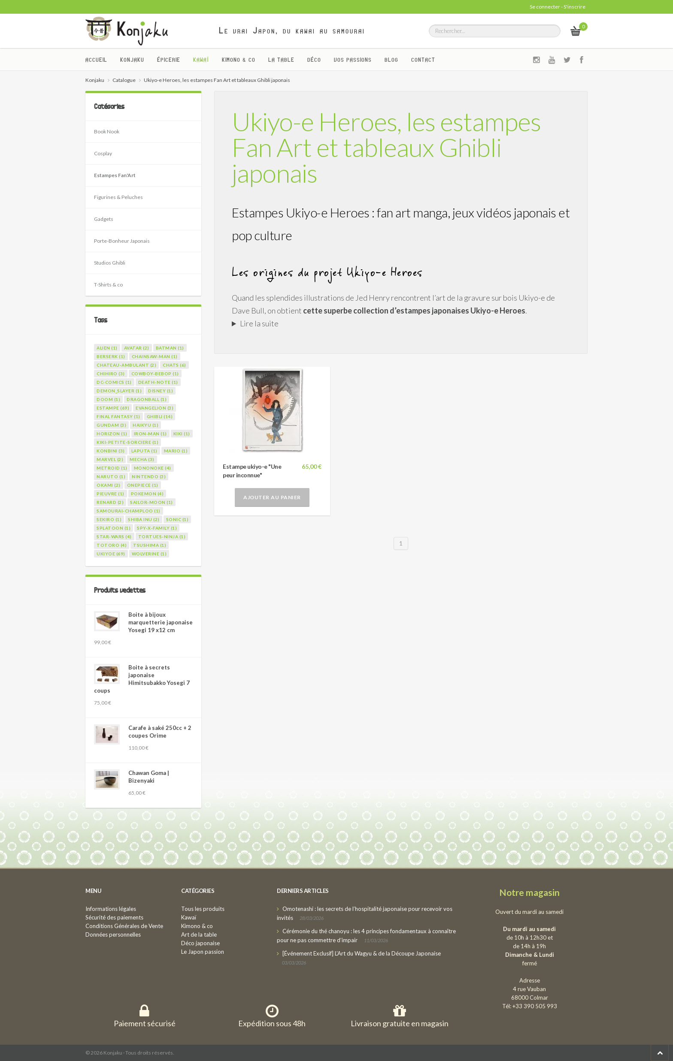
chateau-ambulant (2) (126, 365)
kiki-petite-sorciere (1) (127, 442)
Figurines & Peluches (118, 197)
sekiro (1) (109, 519)
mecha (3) (142, 459)
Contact (423, 59)
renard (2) (110, 502)
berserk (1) (111, 356)
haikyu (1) (145, 425)
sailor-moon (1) (151, 502)
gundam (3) (111, 425)
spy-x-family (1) (157, 527)
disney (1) (160, 390)
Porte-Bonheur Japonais (122, 241)
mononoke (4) (152, 467)
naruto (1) (111, 476)
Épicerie (168, 59)
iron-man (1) (150, 433)
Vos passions (353, 59)
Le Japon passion (202, 951)
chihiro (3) (111, 373)
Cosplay (103, 153)
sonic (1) (177, 519)
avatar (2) (136, 347)
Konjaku (132, 59)
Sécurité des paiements (114, 917)
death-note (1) (158, 382)
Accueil (96, 59)
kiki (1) (181, 433)
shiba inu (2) (144, 519)
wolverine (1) (149, 553)
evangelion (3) (154, 407)
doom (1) (108, 399)
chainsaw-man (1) (155, 356)
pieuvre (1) (110, 493)
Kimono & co (238, 59)
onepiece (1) (142, 485)
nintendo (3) (149, 476)
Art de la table (199, 934)
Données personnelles (113, 934)
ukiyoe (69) (111, 553)
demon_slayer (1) (119, 390)
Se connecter (545, 6)
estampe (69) (113, 407)
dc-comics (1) (114, 382)
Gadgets (103, 219)
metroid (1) (112, 467)
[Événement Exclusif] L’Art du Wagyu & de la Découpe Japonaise (361, 953)
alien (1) (107, 347)
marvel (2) (110, 459)
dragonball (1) (147, 399)
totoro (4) (112, 545)
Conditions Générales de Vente (124, 925)
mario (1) (176, 450)
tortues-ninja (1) (162, 536)
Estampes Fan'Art (115, 175)
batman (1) (170, 347)
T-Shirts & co (108, 284)
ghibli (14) (160, 416)
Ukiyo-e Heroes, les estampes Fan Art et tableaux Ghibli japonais (386, 147)
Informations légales (110, 908)
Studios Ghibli (109, 262)
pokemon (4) (147, 493)
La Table (281, 59)
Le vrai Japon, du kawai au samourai (292, 30)
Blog (391, 59)
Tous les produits (202, 908)
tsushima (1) (149, 545)
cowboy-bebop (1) (155, 373)
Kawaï (201, 59)
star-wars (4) (114, 536)
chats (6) (174, 365)
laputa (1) (144, 450)
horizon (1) (112, 433)
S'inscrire (574, 6)
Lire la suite (259, 323)
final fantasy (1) (118, 416)
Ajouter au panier (272, 497)
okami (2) (109, 485)
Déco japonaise (200, 943)
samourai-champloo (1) (129, 510)
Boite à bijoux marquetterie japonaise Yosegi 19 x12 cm (160, 622)
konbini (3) (111, 450)
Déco (314, 59)
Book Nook (106, 131)
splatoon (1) (113, 527)
